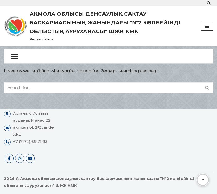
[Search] (209, 3)
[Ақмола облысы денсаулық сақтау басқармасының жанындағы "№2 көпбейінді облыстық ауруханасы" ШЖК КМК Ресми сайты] (98, 26)
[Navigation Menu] (207, 26)
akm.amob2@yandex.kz (33, 131)
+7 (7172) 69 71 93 (30, 141)
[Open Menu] (108, 56)
